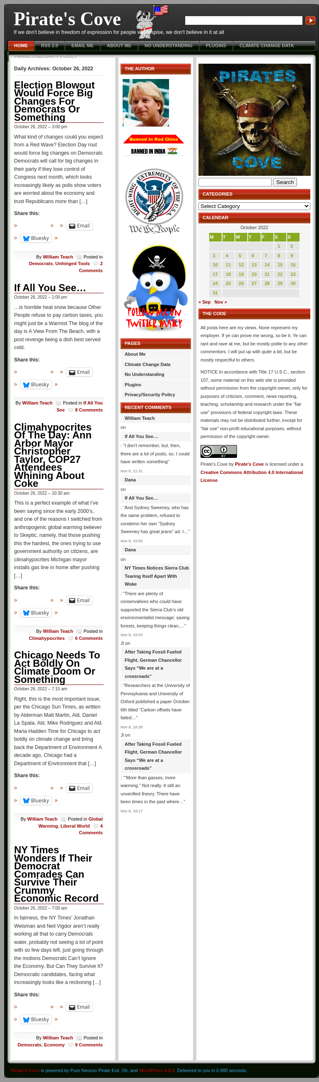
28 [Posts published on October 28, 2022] (267, 283)
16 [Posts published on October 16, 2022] (292, 264)
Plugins (216, 45)
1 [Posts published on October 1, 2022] (279, 246)
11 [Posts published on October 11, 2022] (228, 264)
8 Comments (89, 409)
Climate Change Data (266, 45)
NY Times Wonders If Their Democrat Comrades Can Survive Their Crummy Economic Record (56, 874)
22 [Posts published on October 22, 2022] (280, 274)
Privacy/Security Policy (46, 56)
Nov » (221, 301)
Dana (130, 479)
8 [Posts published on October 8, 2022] (279, 255)
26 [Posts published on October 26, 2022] (241, 283)
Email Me (82, 45)
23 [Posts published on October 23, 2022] (292, 274)
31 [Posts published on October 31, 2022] (215, 292)
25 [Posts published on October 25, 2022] (228, 283)
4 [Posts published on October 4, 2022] (227, 255)
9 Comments (89, 1044)
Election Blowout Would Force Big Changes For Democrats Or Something (54, 101)
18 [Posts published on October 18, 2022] (228, 274)
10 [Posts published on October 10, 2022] (215, 264)
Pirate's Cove (67, 18)
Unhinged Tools (73, 263)
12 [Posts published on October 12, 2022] (241, 264)
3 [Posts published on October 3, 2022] (214, 255)
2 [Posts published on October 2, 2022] (291, 246)
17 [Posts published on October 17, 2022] (215, 274)
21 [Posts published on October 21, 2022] (267, 274)
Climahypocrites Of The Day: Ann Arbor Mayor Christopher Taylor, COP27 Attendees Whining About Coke (53, 455)
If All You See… (50, 287)
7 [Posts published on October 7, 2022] (266, 255)
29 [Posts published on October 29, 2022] (280, 283)
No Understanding (169, 45)
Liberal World (75, 825)
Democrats (41, 263)
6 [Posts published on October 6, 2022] (252, 255)
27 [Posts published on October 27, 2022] (253, 283)
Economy (54, 1044)
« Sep (204, 301)
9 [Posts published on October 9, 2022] (291, 255)
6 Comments (89, 638)
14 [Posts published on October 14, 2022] (267, 264)
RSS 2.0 (49, 45)
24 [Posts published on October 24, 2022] (215, 283)
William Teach (58, 256)
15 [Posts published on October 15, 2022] (280, 264)
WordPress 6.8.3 (157, 1070)
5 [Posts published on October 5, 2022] (240, 255)
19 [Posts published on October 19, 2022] (241, 274)
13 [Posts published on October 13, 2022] (253, 264)
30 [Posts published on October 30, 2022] (292, 283)
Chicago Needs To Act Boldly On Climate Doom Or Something (57, 667)
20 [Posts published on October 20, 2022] (253, 274)
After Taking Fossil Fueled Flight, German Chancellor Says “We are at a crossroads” (153, 664)
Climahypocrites (47, 638)
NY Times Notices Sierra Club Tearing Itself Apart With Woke (157, 575)
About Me (119, 45)
